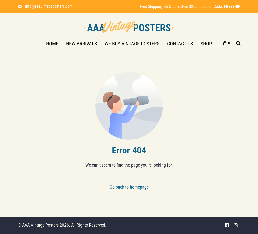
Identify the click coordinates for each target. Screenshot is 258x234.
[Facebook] (226, 225)
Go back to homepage (129, 187)
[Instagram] (235, 225)
